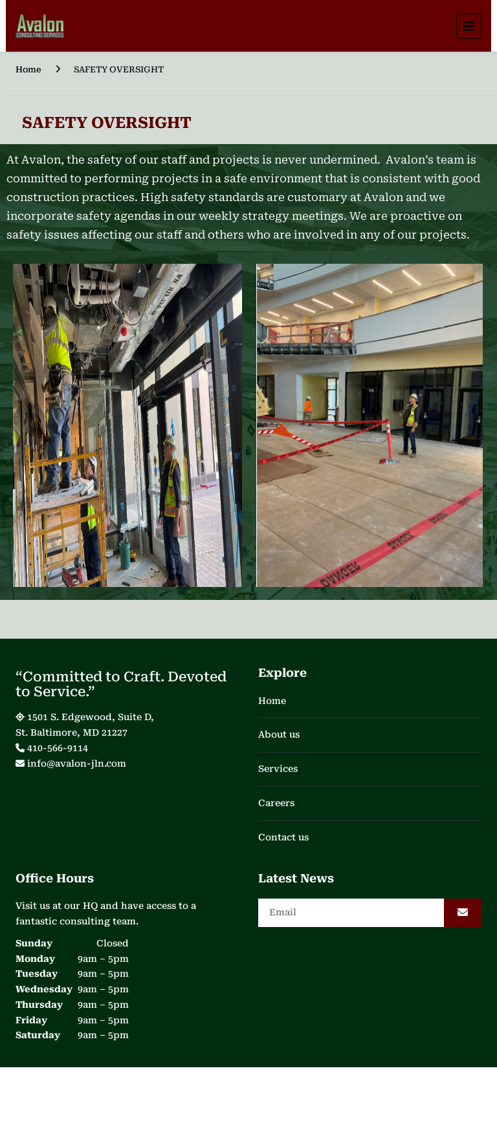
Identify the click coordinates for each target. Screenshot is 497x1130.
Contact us (283, 837)
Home (28, 69)
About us (279, 734)
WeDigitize (392, 1095)
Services (278, 768)
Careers (276, 803)
